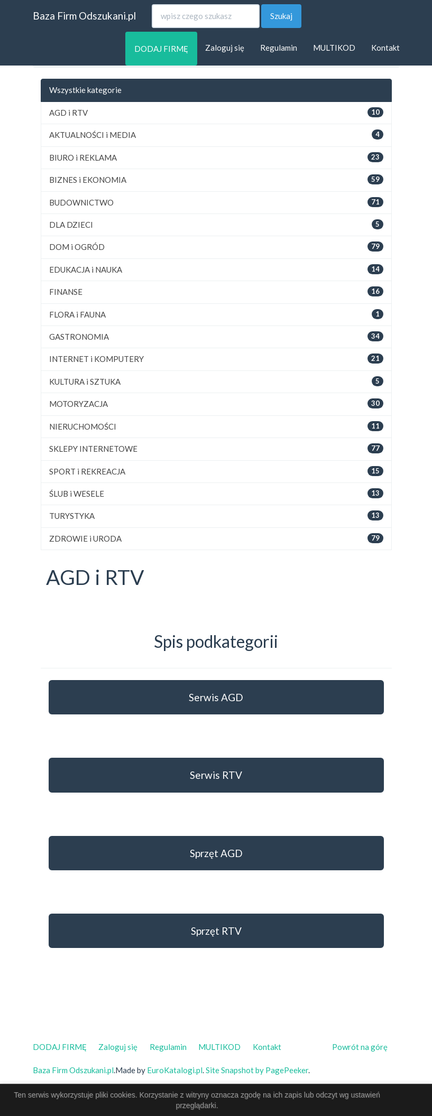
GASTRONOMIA (79, 336)
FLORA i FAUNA (77, 314)
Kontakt (385, 47)
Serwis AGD (216, 697)
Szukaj (281, 16)
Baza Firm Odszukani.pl (84, 16)
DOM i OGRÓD (77, 247)
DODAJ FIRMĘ (161, 48)
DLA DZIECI (71, 224)
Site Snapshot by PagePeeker (257, 1070)
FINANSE (65, 291)
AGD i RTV (68, 112)
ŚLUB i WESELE (76, 493)
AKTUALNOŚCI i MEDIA (92, 135)
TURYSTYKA (72, 515)
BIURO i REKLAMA (83, 157)
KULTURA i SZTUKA (85, 381)
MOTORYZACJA (78, 403)
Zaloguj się (224, 47)
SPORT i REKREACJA (87, 471)
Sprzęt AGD (216, 853)
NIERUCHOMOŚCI (82, 426)
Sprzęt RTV (216, 931)
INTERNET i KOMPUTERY (96, 359)
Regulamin (278, 47)
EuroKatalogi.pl (175, 1070)
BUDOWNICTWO (81, 202)
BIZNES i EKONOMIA (87, 179)
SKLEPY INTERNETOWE (93, 448)
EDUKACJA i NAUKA (85, 269)
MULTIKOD (334, 47)
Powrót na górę (360, 1047)
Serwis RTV (216, 775)
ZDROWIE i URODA (85, 538)
